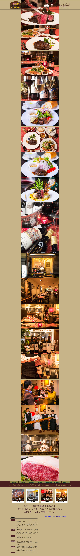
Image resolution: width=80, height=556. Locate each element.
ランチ (23, 482)
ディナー (31, 482)
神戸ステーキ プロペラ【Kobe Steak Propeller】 (56, 516)
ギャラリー (57, 482)
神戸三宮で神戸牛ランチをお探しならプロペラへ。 (31, 3)
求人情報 (66, 482)
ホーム (14, 482)
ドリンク (40, 482)
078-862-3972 (64, 7)
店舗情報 (48, 482)
